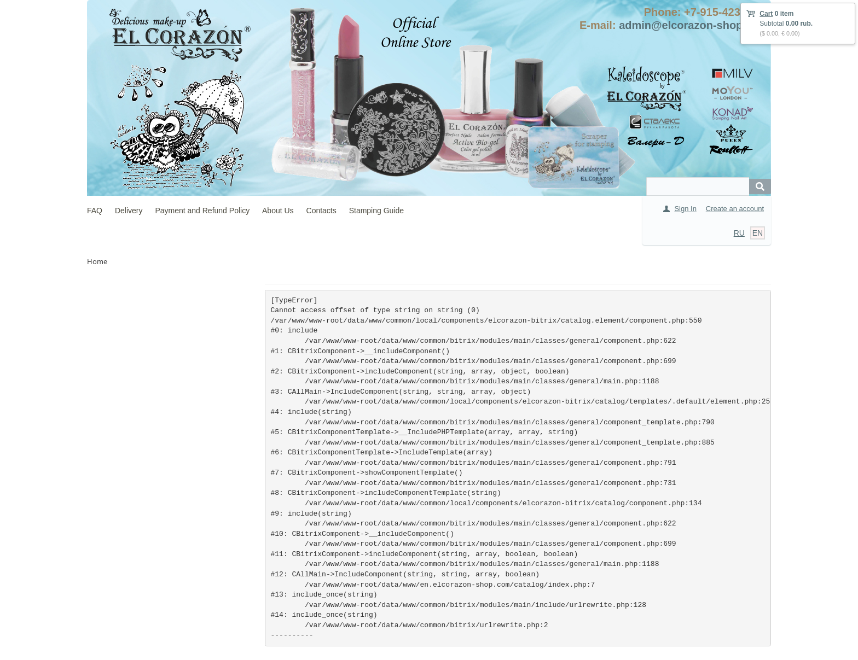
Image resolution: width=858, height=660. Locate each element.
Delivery (129, 210)
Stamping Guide (376, 210)
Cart (766, 13)
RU (739, 233)
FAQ (94, 210)
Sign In (685, 209)
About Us (278, 210)
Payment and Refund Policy (202, 210)
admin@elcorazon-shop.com (693, 25)
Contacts (321, 210)
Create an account (735, 209)
